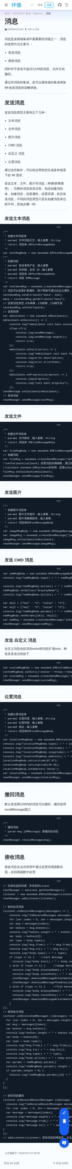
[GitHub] (60, 5)
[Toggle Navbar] (66, 4)
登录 (40, 5)
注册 (49, 5)
